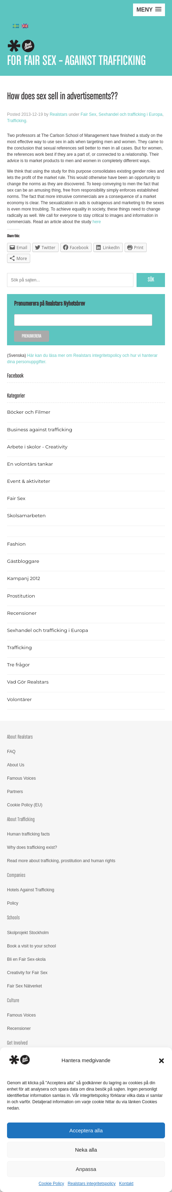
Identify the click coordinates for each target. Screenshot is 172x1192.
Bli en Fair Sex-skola (26, 959)
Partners (15, 791)
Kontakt (126, 1183)
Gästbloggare (23, 561)
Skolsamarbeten (26, 515)
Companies (16, 875)
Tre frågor (18, 664)
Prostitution (21, 596)
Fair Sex (88, 114)
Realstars (58, 114)
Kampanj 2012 (23, 578)
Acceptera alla (85, 1130)
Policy (12, 903)
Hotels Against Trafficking (30, 889)
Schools (13, 917)
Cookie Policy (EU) (24, 805)
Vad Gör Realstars (27, 682)
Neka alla (86, 1150)
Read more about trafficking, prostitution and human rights (61, 860)
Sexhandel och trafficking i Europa (131, 114)
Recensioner (22, 613)
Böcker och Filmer (28, 412)
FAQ (11, 751)
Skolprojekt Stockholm (28, 932)
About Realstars (20, 737)
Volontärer (19, 699)
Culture (13, 1000)
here (96, 221)
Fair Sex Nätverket (24, 986)
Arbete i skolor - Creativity (37, 447)
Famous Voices (21, 778)
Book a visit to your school (31, 946)
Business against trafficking (39, 429)
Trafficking (16, 120)
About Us (15, 765)
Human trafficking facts (28, 834)
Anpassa (86, 1169)
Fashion (16, 544)
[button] (161, 1060)
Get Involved (17, 1043)
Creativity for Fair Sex (27, 972)
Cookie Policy (51, 1183)
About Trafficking (21, 819)
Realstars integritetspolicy (92, 1183)
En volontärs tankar (30, 464)
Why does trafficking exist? (32, 847)
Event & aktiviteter (28, 481)
